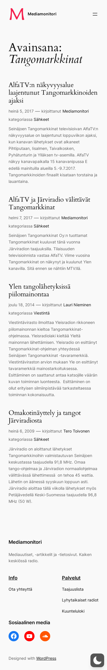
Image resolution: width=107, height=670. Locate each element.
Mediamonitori (42, 13)
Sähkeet (41, 119)
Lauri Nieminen (77, 304)
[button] (97, 660)
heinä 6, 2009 (22, 431)
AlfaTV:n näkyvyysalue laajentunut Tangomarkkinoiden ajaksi (53, 93)
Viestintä (42, 313)
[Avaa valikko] (95, 14)
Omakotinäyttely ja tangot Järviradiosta (45, 417)
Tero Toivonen (76, 431)
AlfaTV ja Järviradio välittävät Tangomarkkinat (49, 203)
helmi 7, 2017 (21, 217)
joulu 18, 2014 (22, 304)
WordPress (46, 658)
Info (13, 578)
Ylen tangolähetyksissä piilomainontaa (39, 290)
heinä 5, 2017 (21, 111)
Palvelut (71, 578)
